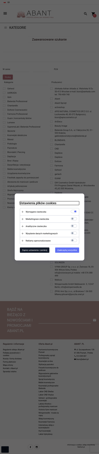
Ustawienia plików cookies (38, 203)
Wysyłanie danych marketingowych (42, 233)
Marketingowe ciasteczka (37, 219)
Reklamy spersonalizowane (38, 241)
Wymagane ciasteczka (36, 212)
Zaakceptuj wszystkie (67, 250)
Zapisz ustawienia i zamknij (34, 250)
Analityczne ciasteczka (36, 226)
